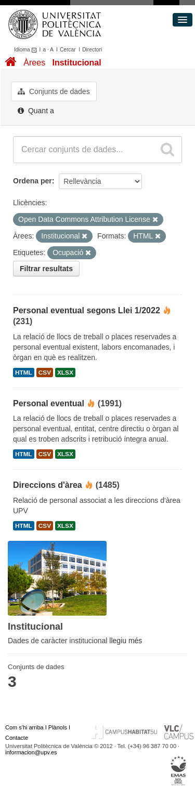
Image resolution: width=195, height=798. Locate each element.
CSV (44, 372)
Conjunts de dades (54, 91)
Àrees (34, 62)
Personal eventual (48, 403)
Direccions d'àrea (47, 485)
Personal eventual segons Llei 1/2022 (86, 310)
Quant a (36, 111)
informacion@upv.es (31, 752)
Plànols (57, 727)
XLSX (65, 372)
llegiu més (125, 640)
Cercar (68, 49)
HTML (23, 372)
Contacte (16, 738)
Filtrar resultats (46, 268)
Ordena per (32, 181)
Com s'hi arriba (24, 727)
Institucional (76, 62)
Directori (92, 49)
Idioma (27, 49)
